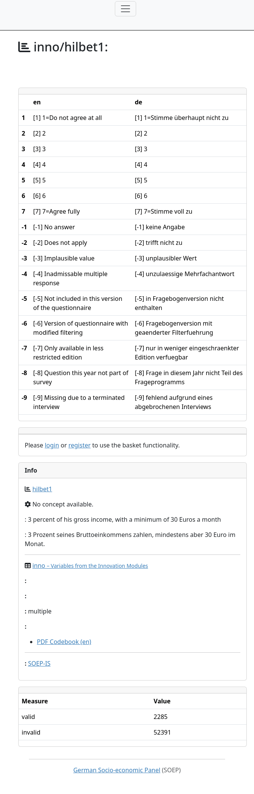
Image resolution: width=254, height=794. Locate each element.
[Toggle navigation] (125, 8)
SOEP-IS (39, 663)
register (79, 445)
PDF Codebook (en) (64, 641)
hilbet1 (42, 489)
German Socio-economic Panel (116, 770)
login (52, 445)
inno (90, 565)
